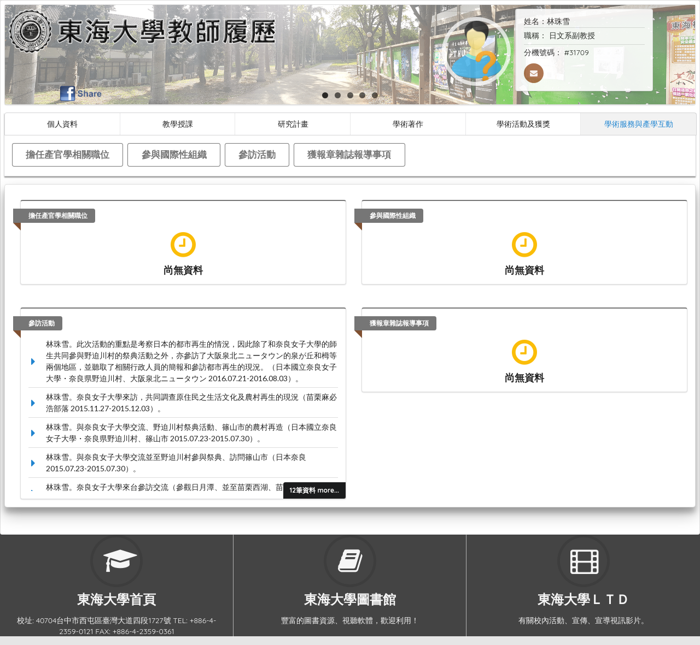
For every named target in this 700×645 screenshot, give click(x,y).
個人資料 (62, 123)
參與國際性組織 (174, 154)
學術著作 (408, 123)
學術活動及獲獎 (523, 123)
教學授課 (177, 123)
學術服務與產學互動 (638, 123)
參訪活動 (257, 154)
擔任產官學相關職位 (67, 154)
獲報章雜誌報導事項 (349, 154)
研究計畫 (293, 123)
